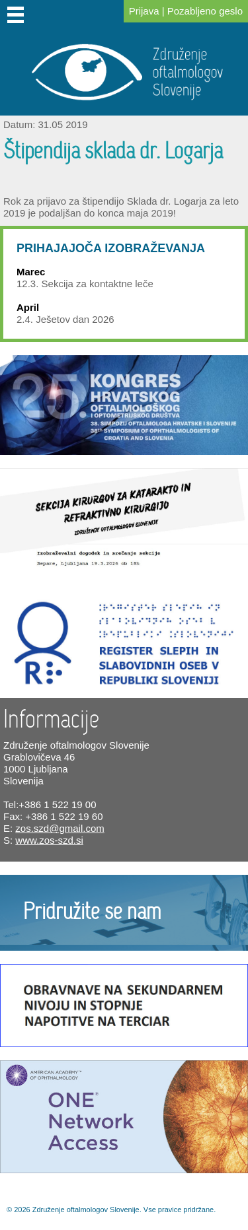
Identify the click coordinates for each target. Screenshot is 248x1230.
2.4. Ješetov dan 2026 (65, 319)
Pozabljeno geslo (205, 11)
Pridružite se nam (92, 912)
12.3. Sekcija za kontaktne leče (85, 283)
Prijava (144, 11)
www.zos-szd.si (49, 840)
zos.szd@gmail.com (59, 828)
